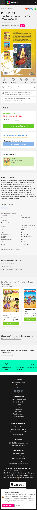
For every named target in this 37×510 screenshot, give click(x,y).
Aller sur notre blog (7, 355)
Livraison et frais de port (18, 456)
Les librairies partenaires (18, 445)
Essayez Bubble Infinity (18, 429)
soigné (17, 120)
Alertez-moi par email (18, 126)
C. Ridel (5, 318)
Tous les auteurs (18, 419)
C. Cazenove (12, 318)
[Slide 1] (15, 74)
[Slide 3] (21, 74)
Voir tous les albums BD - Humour (11, 339)
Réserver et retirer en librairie (18, 463)
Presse (18, 385)
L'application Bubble (18, 427)
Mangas (18, 407)
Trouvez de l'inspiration (18, 399)
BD (22, 215)
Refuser (18, 505)
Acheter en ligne (18, 461)
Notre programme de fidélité (18, 432)
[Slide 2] (18, 74)
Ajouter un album (18, 434)
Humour (23, 218)
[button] (3, 53)
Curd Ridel (24, 225)
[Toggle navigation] (2, 2)
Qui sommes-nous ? (18, 382)
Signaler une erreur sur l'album (10, 249)
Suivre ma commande (18, 458)
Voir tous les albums (7, 286)
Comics (18, 404)
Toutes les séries (18, 416)
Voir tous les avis (6, 266)
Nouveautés (18, 411)
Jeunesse (18, 409)
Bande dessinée (18, 402)
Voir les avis (5, 25)
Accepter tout (7, 505)
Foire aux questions (19, 453)
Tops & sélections (18, 414)
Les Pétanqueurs (7, 8)
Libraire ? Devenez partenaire (18, 443)
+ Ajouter (11, 204)
